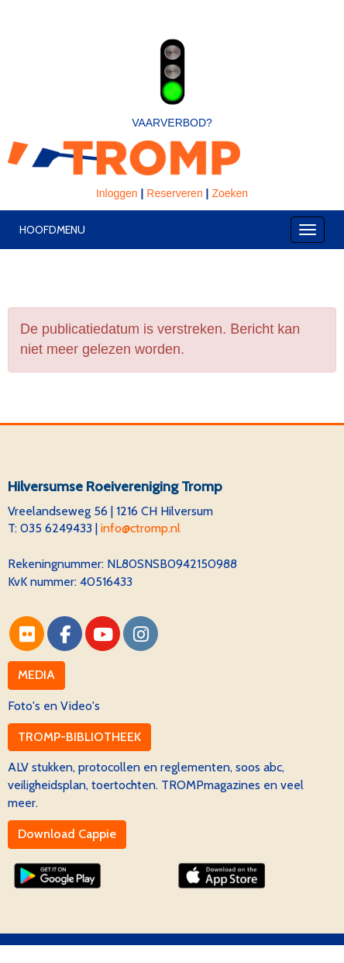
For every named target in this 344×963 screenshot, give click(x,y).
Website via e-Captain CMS (81, 953)
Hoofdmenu (52, 230)
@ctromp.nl (141, 528)
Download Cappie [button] (67, 833)
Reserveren (174, 193)
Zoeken (230, 193)
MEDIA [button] (36, 674)
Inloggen (117, 193)
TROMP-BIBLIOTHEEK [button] (79, 736)
